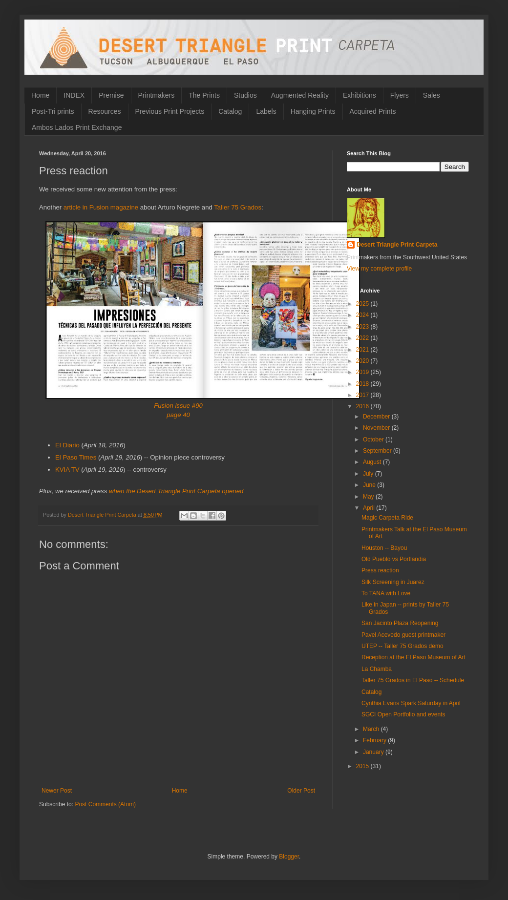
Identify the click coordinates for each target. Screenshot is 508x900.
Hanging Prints (313, 111)
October (374, 439)
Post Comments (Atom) (105, 804)
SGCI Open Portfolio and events (403, 714)
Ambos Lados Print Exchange (77, 127)
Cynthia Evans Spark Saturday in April (411, 703)
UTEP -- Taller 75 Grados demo (402, 646)
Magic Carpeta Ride (387, 517)
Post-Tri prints (53, 111)
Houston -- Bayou (384, 547)
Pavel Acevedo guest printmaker (403, 634)
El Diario (67, 445)
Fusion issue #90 (178, 405)
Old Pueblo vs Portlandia (393, 559)
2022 (363, 338)
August (373, 462)
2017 (363, 395)
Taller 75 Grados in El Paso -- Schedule (412, 680)
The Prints (204, 95)
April (369, 507)
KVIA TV (67, 469)
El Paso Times (75, 457)
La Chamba (376, 669)
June (370, 484)
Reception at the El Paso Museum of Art (413, 657)
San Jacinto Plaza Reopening (399, 623)
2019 (363, 372)
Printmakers (156, 95)
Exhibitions (359, 95)
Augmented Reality (300, 95)
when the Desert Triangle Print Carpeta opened (176, 491)
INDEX (74, 95)
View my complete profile (379, 268)
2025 (363, 303)
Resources (104, 111)
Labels (266, 111)
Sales (431, 95)
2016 (363, 406)
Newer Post (57, 790)
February (375, 740)
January (374, 752)
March (372, 729)
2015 (363, 766)
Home (40, 95)
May (369, 496)
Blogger (289, 856)
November (377, 427)
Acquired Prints (373, 111)
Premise (111, 95)
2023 (363, 326)
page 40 (178, 415)
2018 (363, 383)
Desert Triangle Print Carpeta (397, 244)
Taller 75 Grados (237, 207)
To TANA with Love (385, 593)
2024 (363, 315)
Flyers (399, 95)
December (377, 416)
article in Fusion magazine (101, 207)
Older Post (301, 790)
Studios (245, 95)
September (378, 450)
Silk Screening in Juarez (392, 582)
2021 (363, 349)
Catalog (230, 111)
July (369, 473)
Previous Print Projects (170, 111)
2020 (363, 360)
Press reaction (380, 570)
